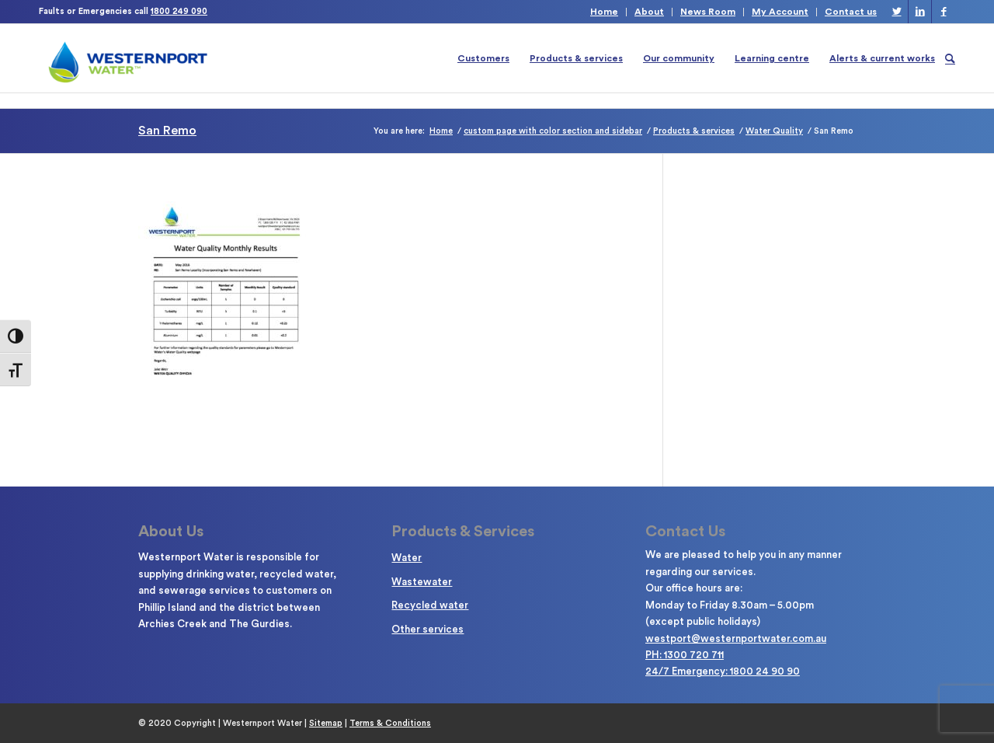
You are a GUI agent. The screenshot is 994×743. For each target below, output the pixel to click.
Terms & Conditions (390, 723)
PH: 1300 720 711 (684, 655)
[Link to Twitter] (896, 11)
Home (604, 11)
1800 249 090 (179, 11)
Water (406, 558)
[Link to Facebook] (943, 11)
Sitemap (325, 723)
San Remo (167, 130)
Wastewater (421, 582)
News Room (707, 11)
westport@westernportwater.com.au (735, 638)
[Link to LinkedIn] (920, 11)
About (649, 11)
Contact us (851, 11)
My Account (780, 11)
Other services (427, 629)
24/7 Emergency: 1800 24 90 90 (722, 671)
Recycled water (429, 605)
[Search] (950, 58)
